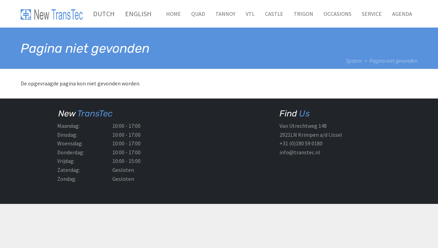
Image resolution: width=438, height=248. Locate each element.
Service (372, 13)
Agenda (402, 13)
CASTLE (274, 13)
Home (173, 13)
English (138, 13)
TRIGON (303, 13)
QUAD (198, 13)
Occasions (338, 13)
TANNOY (225, 13)
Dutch (104, 13)
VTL (250, 13)
